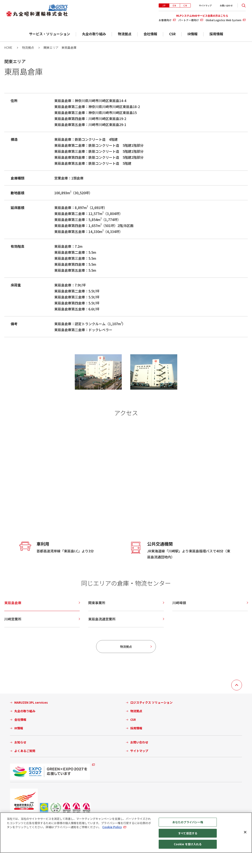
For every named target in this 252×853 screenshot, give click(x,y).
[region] (126, 832)
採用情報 (216, 33)
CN (185, 5)
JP (164, 5)
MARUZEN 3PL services (31, 702)
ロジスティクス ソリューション (151, 702)
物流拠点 (125, 33)
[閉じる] (245, 832)
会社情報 (150, 33)
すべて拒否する (187, 833)
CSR (172, 33)
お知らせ (20, 742)
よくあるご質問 (24, 750)
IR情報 (193, 33)
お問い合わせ (226, 5)
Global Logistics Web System (223, 20)
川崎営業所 (12, 619)
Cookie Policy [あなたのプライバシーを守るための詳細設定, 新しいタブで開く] (112, 827)
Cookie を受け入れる (188, 844)
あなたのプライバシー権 (187, 822)
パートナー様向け (188, 20)
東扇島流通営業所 (102, 619)
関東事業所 (96, 602)
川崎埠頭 (179, 602)
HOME (8, 47)
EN (174, 5)
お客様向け (165, 20)
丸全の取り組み (94, 33)
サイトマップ (205, 5)
